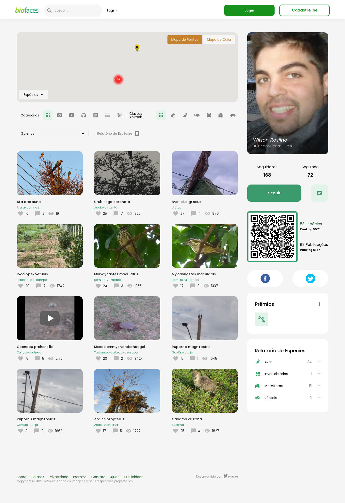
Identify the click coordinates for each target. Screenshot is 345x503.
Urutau (177, 207)
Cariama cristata (187, 419)
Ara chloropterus (109, 419)
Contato (98, 476)
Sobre (21, 476)
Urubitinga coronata (112, 201)
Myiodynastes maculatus (116, 274)
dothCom (231, 476)
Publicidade (134, 476)
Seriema (178, 425)
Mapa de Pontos (184, 39)
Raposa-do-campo (32, 280)
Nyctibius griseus (186, 201)
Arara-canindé (28, 207)
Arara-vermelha (106, 425)
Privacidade (58, 476)
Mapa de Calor (219, 39)
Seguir (274, 193)
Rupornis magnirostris (191, 346)
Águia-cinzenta (105, 207)
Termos (37, 476)
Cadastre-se (304, 10)
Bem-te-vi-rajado (107, 280)
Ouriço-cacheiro (29, 352)
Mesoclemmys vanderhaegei (119, 346)
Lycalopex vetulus (32, 274)
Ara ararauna (29, 201)
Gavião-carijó (182, 352)
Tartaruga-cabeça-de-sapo (116, 352)
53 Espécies (311, 224)
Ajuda (115, 476)
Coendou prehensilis (35, 346)
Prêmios (79, 476)
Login (249, 10)
